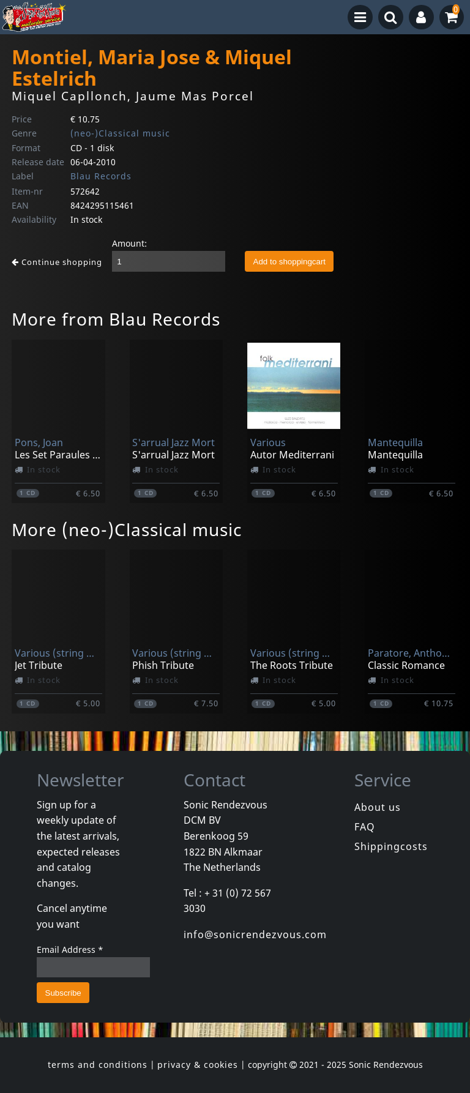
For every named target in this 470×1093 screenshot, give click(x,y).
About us (377, 807)
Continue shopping (57, 261)
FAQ (364, 827)
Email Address (70, 949)
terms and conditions (97, 1064)
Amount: (129, 243)
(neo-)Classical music (120, 133)
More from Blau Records (116, 318)
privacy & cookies (197, 1064)
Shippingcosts (391, 846)
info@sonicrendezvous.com (255, 934)
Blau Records (101, 176)
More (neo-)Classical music (127, 529)
